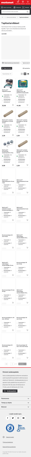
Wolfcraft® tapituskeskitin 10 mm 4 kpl (8, 181)
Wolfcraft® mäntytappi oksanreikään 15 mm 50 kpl (7, 264)
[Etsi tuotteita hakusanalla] (27, 11)
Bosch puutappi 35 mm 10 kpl (22, 263)
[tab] (17, 7)
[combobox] (13, 11)
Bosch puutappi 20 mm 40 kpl (7, 235)
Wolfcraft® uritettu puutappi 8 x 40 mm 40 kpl (7, 121)
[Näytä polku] (2, 17)
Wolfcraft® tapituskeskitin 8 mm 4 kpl (22, 181)
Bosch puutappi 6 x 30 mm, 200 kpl (8, 318)
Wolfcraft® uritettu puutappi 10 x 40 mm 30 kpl (22, 151)
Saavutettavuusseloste (9, 447)
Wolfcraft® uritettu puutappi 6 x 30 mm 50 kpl (22, 121)
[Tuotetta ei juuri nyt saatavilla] (12, 105)
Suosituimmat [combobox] (6, 73)
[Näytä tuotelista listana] (28, 74)
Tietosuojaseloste (8, 442)
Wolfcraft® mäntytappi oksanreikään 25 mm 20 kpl (22, 291)
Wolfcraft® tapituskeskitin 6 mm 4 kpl (22, 209)
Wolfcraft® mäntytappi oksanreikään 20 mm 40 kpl (22, 236)
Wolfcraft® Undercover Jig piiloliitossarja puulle (22, 91)
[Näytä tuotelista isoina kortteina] (22, 74)
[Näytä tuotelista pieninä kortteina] (25, 74)
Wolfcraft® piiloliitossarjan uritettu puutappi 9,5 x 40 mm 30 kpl (8, 209)
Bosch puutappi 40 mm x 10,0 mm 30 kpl (22, 345)
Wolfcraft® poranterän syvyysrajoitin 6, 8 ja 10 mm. (7, 151)
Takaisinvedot (10, 437)
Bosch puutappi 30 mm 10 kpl (22, 318)
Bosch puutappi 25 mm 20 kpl (7, 345)
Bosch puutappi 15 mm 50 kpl (8, 290)
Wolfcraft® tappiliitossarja (6, 90)
